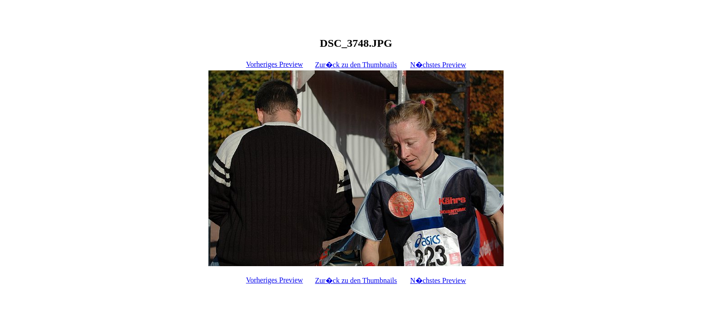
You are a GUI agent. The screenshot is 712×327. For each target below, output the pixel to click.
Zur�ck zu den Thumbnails (356, 65)
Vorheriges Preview (274, 64)
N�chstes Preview (438, 65)
